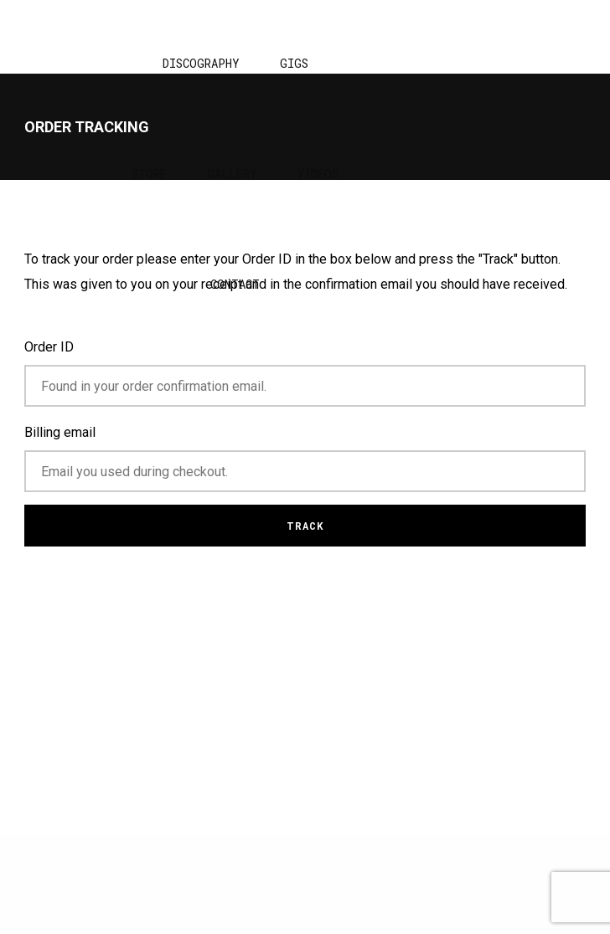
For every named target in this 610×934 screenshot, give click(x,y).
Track (305, 525)
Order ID (49, 347)
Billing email (60, 432)
